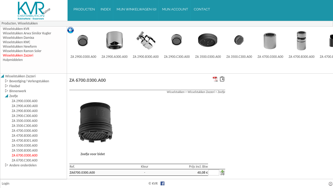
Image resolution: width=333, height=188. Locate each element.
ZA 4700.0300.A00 (270, 56)
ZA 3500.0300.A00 (208, 56)
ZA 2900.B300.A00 (145, 56)
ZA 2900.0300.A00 (83, 56)
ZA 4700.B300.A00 (301, 56)
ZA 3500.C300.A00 (239, 56)
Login (5, 183)
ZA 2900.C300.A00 (177, 56)
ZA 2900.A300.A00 (115, 56)
